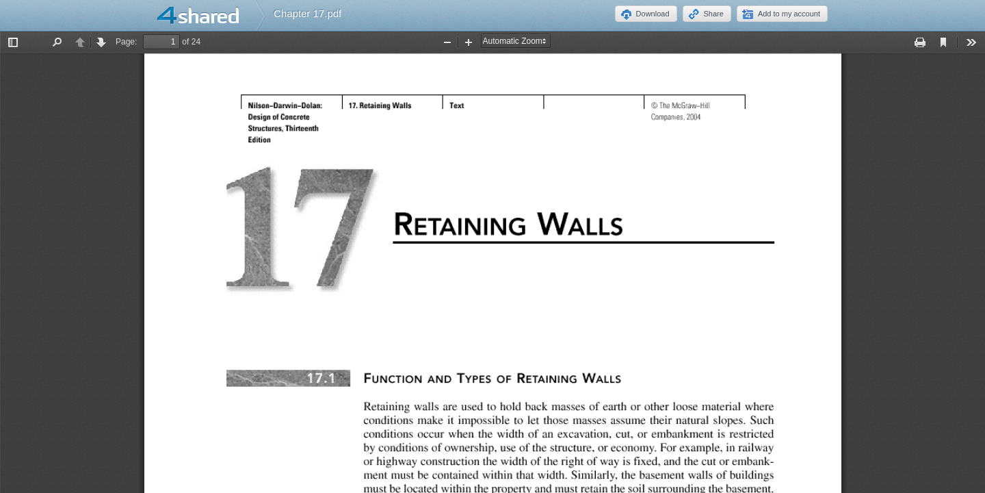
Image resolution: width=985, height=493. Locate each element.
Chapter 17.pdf (307, 13)
